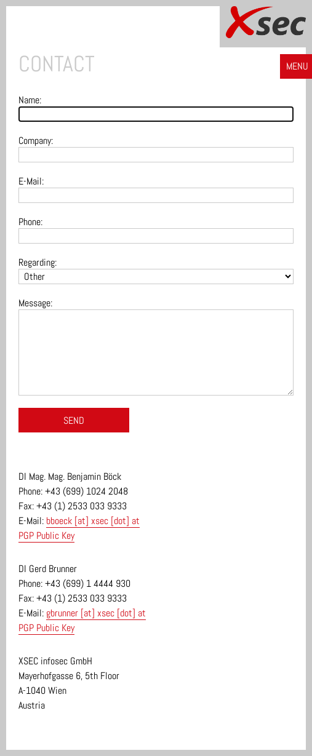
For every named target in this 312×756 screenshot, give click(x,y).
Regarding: (37, 262)
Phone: (30, 221)
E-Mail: (31, 181)
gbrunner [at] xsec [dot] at (96, 613)
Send (73, 420)
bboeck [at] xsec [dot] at (93, 520)
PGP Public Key (46, 535)
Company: (35, 140)
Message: (35, 302)
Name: (29, 100)
